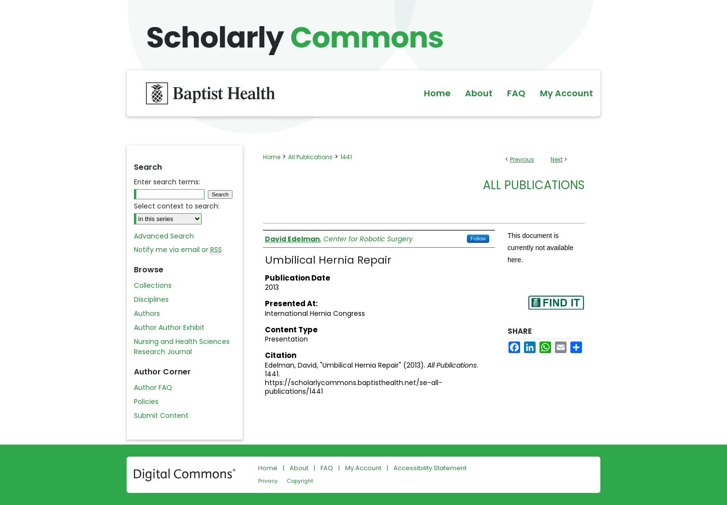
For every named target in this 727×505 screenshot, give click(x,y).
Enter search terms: (167, 182)
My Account (363, 468)
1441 (346, 157)
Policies (146, 401)
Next (557, 159)
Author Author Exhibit (169, 327)
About (299, 468)
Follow (478, 238)
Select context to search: (176, 206)
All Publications (310, 157)
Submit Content (161, 415)
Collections (153, 285)
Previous (522, 159)
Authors (147, 313)
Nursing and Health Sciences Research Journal (182, 346)
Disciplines (151, 299)
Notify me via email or (178, 250)
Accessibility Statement (429, 468)
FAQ (326, 468)
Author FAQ (153, 387)
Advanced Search (164, 236)
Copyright (300, 481)
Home (271, 157)
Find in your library (556, 309)
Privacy (267, 481)
